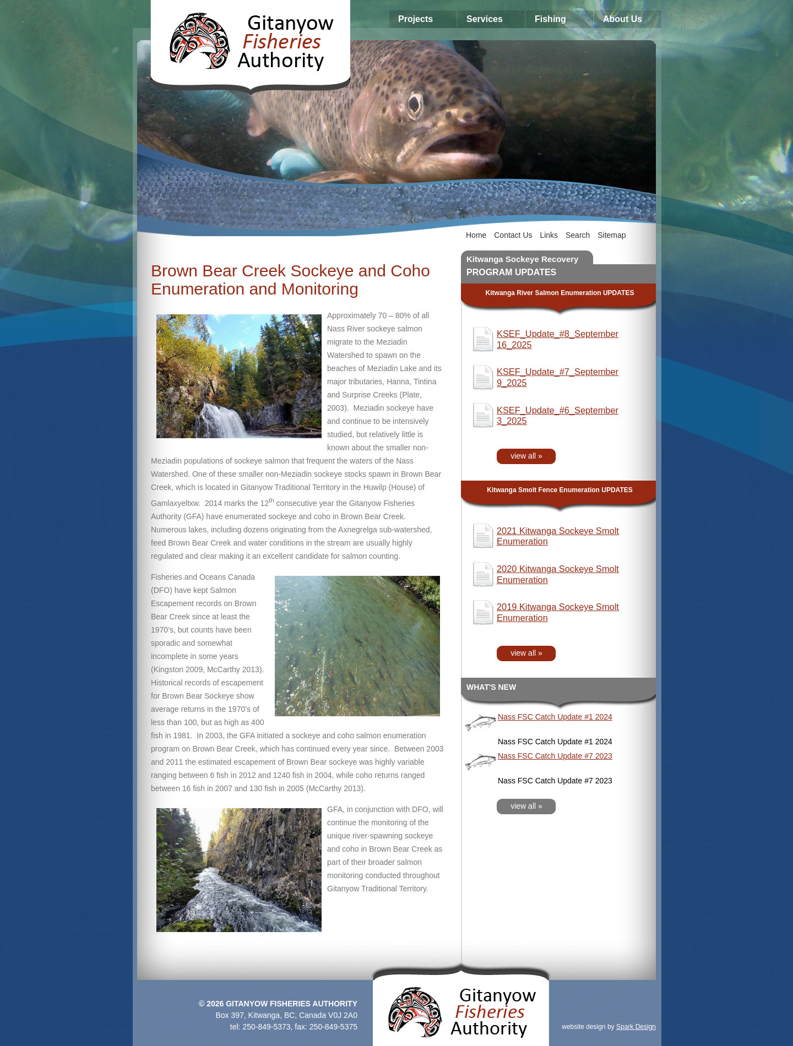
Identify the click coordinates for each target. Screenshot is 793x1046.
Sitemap (612, 235)
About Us (622, 19)
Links (549, 235)
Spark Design (636, 1027)
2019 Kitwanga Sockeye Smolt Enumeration (558, 612)
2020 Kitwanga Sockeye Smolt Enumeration (558, 574)
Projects (415, 19)
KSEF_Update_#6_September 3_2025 (557, 415)
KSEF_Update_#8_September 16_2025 (557, 339)
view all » (526, 455)
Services (484, 19)
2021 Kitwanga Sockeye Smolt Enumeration (558, 536)
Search (578, 235)
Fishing (550, 19)
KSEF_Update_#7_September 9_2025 (557, 377)
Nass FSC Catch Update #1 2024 (555, 716)
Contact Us (513, 235)
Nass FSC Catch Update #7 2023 (555, 755)
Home (476, 235)
